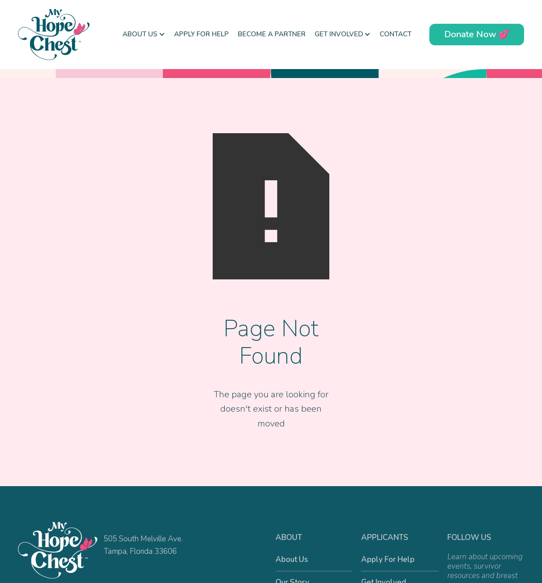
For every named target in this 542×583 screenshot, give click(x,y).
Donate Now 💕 (477, 34)
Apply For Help (201, 34)
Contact (395, 34)
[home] (63, 34)
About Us (291, 559)
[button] (143, 35)
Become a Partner (272, 34)
